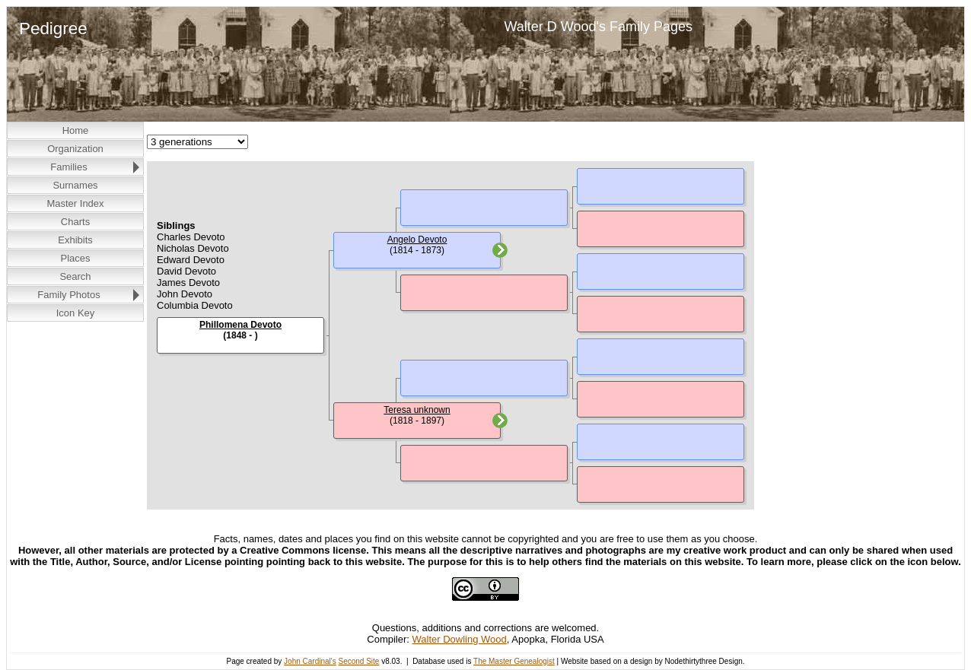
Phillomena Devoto (240, 324)
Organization (75, 148)
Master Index (74, 203)
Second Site (358, 661)
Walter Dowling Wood (459, 639)
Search (75, 276)
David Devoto (186, 271)
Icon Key (75, 313)
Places (75, 258)
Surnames (75, 185)
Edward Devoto (190, 259)
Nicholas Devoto (193, 248)
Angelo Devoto (417, 239)
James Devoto (188, 282)
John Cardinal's (310, 661)
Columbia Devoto (195, 305)
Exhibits (75, 240)
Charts (75, 221)
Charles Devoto (191, 237)
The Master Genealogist (514, 661)
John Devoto (184, 294)
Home (75, 130)
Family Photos (68, 294)
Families (68, 167)
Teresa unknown (417, 410)
